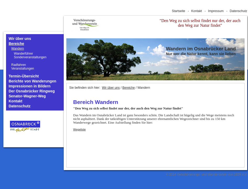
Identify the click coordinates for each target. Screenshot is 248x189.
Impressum (216, 11)
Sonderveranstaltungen (30, 57)
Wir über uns (20, 39)
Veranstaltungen (22, 68)
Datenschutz (238, 11)
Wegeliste (79, 129)
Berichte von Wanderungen (32, 81)
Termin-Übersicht (24, 76)
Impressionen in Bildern (29, 86)
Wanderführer (23, 53)
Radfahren (18, 65)
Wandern (17, 48)
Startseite (178, 11)
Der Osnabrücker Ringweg (32, 91)
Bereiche (16, 44)
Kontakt (196, 11)
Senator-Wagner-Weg (27, 96)
